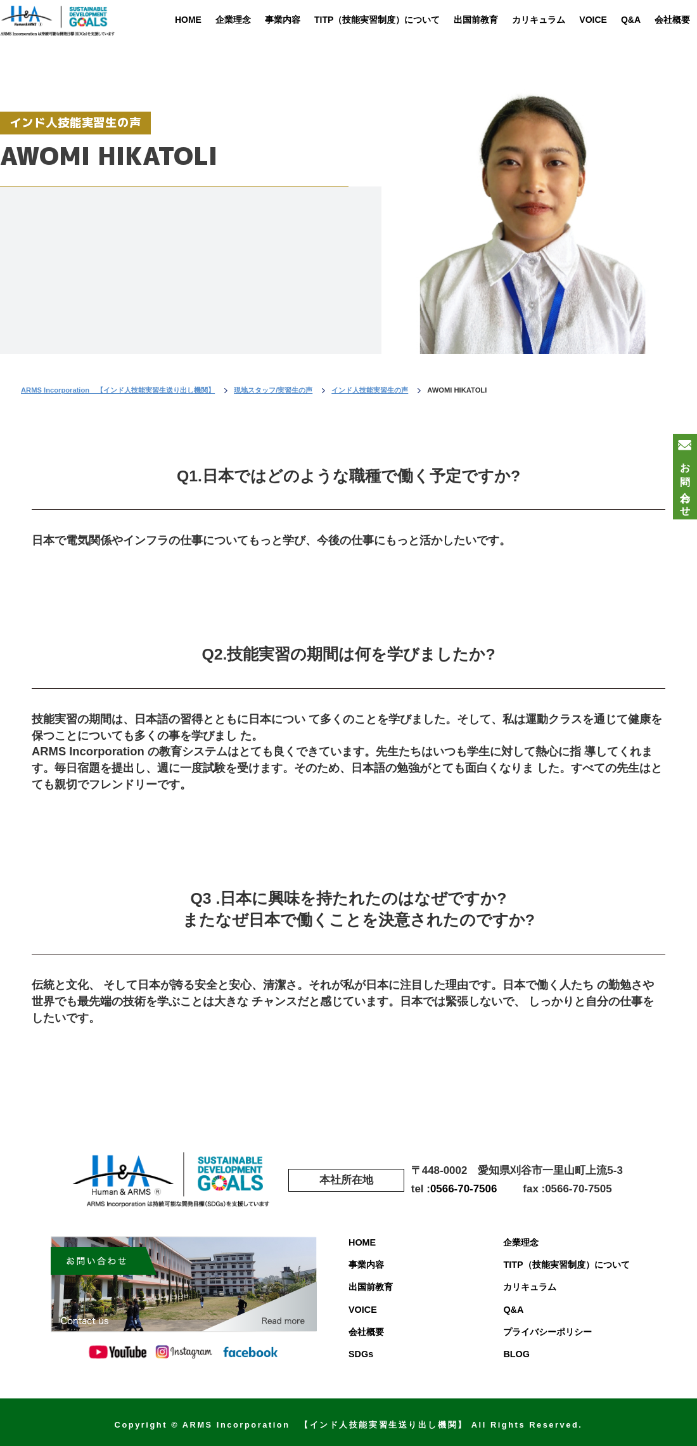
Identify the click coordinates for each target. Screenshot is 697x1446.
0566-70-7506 (463, 1189)
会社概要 (672, 20)
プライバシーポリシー (547, 1332)
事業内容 (282, 20)
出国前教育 (476, 20)
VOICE (593, 20)
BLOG (516, 1354)
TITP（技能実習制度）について (377, 20)
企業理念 (233, 20)
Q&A (631, 20)
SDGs (360, 1354)
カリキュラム (538, 20)
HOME (188, 20)
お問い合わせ (685, 484)
